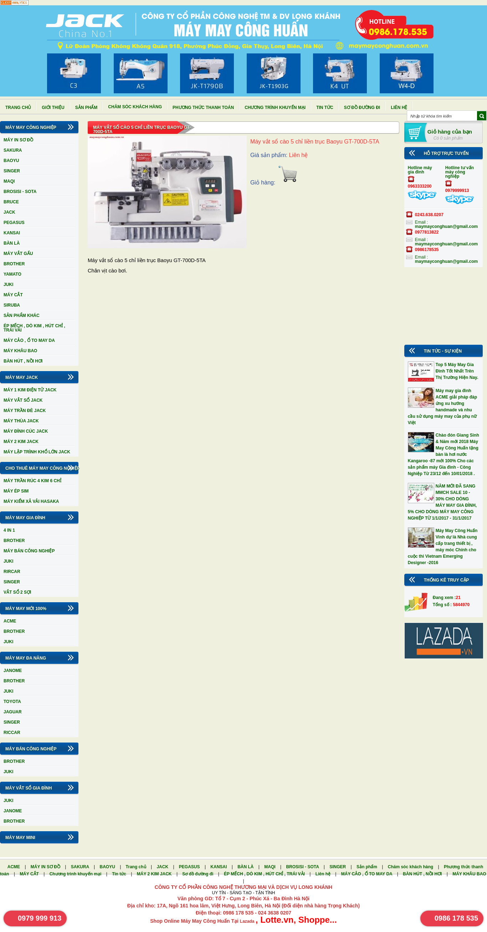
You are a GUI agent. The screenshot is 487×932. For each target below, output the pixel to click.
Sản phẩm (86, 107)
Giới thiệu (53, 107)
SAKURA (13, 150)
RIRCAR (12, 571)
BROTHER (14, 263)
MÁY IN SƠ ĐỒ (18, 139)
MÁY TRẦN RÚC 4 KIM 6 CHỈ (32, 480)
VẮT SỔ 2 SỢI (17, 592)
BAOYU (11, 160)
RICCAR (12, 732)
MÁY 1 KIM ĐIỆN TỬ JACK (30, 389)
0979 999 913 (39, 918)
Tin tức (324, 107)
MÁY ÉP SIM (16, 491)
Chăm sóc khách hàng (135, 106)
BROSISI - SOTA (20, 191)
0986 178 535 (456, 918)
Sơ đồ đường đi (362, 107)
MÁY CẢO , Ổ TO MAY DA (29, 340)
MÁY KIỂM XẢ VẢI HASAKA (31, 501)
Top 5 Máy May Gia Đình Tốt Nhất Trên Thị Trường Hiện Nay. (457, 371)
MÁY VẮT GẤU (18, 253)
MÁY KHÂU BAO (20, 350)
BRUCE (11, 201)
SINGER (12, 170)
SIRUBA (12, 305)
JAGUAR (13, 711)
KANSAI (12, 232)
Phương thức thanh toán (203, 107)
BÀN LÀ (12, 243)
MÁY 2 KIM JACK (21, 441)
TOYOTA (12, 701)
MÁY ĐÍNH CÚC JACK (26, 431)
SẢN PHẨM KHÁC (22, 315)
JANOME (13, 670)
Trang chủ (18, 107)
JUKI (8, 284)
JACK (9, 212)
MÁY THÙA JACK (21, 420)
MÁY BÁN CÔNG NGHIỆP (29, 550)
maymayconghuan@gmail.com (446, 226)
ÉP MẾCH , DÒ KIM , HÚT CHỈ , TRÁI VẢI (34, 328)
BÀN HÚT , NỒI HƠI (23, 361)
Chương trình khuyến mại (275, 107)
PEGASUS (14, 222)
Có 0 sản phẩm (448, 138)
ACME (10, 621)
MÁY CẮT (13, 294)
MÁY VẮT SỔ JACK (23, 400)
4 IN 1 (9, 530)
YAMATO (12, 274)
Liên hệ (399, 107)
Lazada (248, 921)
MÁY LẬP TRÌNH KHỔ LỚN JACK (37, 451)
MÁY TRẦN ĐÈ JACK (25, 410)
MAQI (9, 181)
